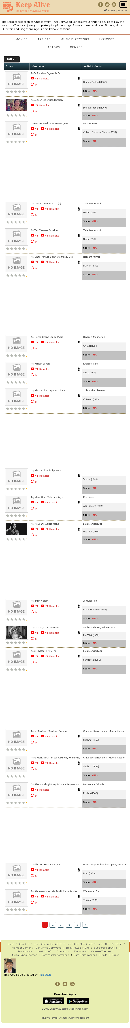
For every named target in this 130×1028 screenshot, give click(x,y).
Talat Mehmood (92, 203)
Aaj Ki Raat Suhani (40, 363)
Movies (21, 39)
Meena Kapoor (117, 731)
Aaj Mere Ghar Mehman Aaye (47, 497)
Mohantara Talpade (93, 784)
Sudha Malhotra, (92, 627)
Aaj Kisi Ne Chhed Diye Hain (46, 470)
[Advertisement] (55, 173)
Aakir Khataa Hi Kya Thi (43, 651)
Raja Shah (44, 974)
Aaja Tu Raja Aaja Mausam (45, 627)
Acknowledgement (79, 1017)
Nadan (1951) (89, 212)
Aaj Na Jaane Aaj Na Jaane (45, 523)
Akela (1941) (89, 372)
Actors (54, 47)
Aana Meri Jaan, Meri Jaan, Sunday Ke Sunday (55, 757)
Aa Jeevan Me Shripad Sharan (47, 100)
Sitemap (63, 1017)
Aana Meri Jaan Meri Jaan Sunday (49, 731)
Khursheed (89, 497)
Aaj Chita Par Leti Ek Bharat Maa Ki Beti (52, 256)
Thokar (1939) (90, 900)
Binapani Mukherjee (94, 337)
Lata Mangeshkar (92, 523)
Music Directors (75, 39)
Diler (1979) (89, 873)
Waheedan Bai (91, 891)
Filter (11, 59)
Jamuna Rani (90, 600)
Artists (44, 39)
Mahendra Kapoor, (107, 864)
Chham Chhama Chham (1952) (100, 132)
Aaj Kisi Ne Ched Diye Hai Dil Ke (48, 390)
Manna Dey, (89, 864)
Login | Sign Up (117, 10)
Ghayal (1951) (90, 345)
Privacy (45, 1017)
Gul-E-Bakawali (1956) (95, 609)
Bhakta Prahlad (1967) (95, 82)
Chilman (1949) (91, 399)
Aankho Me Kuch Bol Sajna (45, 864)
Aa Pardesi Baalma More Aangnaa (49, 123)
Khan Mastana (91, 363)
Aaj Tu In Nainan (39, 600)
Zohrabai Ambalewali (94, 390)
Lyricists (107, 39)
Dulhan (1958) (90, 265)
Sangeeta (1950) (92, 659)
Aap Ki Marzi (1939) (93, 506)
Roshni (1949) (90, 793)
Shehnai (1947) (91, 740)
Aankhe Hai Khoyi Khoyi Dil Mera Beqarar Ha (55, 784)
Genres (76, 47)
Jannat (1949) (90, 479)
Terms (53, 1017)
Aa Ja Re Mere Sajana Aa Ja (45, 73)
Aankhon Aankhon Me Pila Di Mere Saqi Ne (54, 891)
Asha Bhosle (90, 123)
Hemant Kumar (91, 256)
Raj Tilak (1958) (91, 531)
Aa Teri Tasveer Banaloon (45, 230)
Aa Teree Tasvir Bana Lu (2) (46, 203)
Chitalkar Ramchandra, (95, 731)
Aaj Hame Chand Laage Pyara (47, 337)
